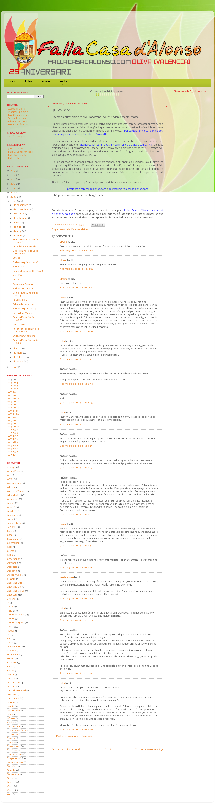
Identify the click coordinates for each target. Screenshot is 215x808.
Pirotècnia (12, 734)
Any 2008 (13, 401)
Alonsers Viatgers (17, 491)
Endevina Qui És (16, 591)
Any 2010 (13, 395)
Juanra (10, 670)
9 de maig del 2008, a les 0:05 (76, 424)
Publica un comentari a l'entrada (74, 736)
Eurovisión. (19, 266)
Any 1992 (13, 451)
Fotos (28, 81)
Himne (10, 658)
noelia (63, 297)
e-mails (11, 579)
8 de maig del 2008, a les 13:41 (76, 359)
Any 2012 (13, 389)
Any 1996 (13, 439)
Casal (10, 535)
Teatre (10, 782)
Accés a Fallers (16, 109)
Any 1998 (13, 433)
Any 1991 (12, 455)
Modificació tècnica (19, 124)
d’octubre (19, 213)
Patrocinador (14, 726)
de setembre (20, 218)
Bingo (10, 519)
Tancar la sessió (17, 118)
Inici (12, 81)
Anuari (10, 503)
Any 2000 (13, 426)
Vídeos (45, 81)
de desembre (21, 205)
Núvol (10, 714)
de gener (18, 361)
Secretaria (13, 774)
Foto (9, 638)
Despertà (12, 567)
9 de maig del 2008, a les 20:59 (77, 729)
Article (66, 229)
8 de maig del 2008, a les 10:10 (76, 331)
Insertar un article (18, 112)
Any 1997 (13, 436)
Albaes (11, 487)
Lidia (70, 225)
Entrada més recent (66, 749)
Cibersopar (13, 543)
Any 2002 (13, 420)
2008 (13, 201)
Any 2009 (13, 398)
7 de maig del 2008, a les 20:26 (76, 250)
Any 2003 (13, 417)
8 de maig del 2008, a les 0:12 (76, 287)
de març (18, 353)
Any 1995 (13, 442)
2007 (13, 367)
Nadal (10, 702)
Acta (9, 475)
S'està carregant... (17, 136)
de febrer (18, 357)
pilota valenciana (16, 730)
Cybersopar (13, 559)
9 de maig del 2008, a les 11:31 (76, 545)
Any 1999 (13, 429)
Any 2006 (13, 407)
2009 (13, 197)
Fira (9, 634)
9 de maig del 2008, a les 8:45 (76, 446)
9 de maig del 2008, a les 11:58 (76, 567)
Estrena (11, 599)
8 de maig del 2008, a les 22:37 (76, 402)
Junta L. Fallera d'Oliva (20, 148)
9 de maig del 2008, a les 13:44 (76, 598)
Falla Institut (15, 158)
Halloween (13, 654)
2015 (13, 170)
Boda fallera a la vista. (25, 246)
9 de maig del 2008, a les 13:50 (76, 620)
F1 (8, 603)
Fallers (10, 618)
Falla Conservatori (18, 155)
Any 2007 (13, 404)
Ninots (10, 706)
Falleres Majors (79, 229)
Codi (9, 547)
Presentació (13, 746)
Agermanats (14, 483)
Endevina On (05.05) (24, 336)
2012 (13, 184)
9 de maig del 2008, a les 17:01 (76, 673)
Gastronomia (14, 646)
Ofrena (11, 718)
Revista (11, 770)
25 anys (11, 467)
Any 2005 (13, 411)
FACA (10, 607)
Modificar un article (18, 115)
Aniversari (12, 499)
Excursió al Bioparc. (23, 284)
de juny (17, 231)
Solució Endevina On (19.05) (28, 271)
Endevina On (14, 587)
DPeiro (63, 242)
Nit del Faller (14, 710)
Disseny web (14, 575)
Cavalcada (13, 539)
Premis (11, 742)
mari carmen (67, 577)
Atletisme (12, 515)
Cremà (10, 551)
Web (9, 794)
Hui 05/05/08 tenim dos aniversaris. (26, 330)
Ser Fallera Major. (22, 313)
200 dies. (18, 275)
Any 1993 (13, 448)
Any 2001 (13, 423)
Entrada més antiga (149, 749)
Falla (9, 611)
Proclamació (14, 754)
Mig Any (11, 694)
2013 (13, 179)
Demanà (12, 563)
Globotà (11, 650)
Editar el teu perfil (18, 121)
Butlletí (16, 258)
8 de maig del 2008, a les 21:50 (76, 384)
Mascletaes (13, 682)
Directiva (63, 83)
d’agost (17, 222)
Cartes (10, 531)
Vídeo (10, 786)
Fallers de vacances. (24, 304)
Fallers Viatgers (15, 623)
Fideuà (11, 631)
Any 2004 (13, 414)
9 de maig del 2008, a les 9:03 (76, 467)
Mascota (12, 686)
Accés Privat (14, 471)
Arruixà (11, 507)
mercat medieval (16, 690)
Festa (10, 626)
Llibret (10, 674)
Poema (11, 738)
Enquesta (12, 595)
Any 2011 (12, 392)
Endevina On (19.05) (23, 288)
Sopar (10, 778)
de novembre (21, 209)
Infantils (12, 662)
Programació (14, 758)
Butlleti (16, 280)
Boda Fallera (14, 523)
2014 (13, 175)
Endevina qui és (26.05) (25, 262)
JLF (8, 666)
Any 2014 (13, 382)
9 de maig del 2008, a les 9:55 (76, 514)
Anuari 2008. (20, 300)
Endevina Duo (14, 583)
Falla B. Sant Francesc (20, 152)
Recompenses (15, 762)
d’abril (17, 348)
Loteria (11, 678)
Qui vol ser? (19, 324)
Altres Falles (14, 495)
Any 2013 (13, 385)
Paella (10, 722)
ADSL (10, 479)
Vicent (63, 260)
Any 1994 (13, 445)
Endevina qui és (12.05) (25, 308)
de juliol (17, 227)
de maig (18, 235)
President (12, 750)
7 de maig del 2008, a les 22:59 (76, 269)
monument (13, 698)
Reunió (11, 766)
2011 (12, 188)
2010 (13, 192)
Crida (10, 555)
